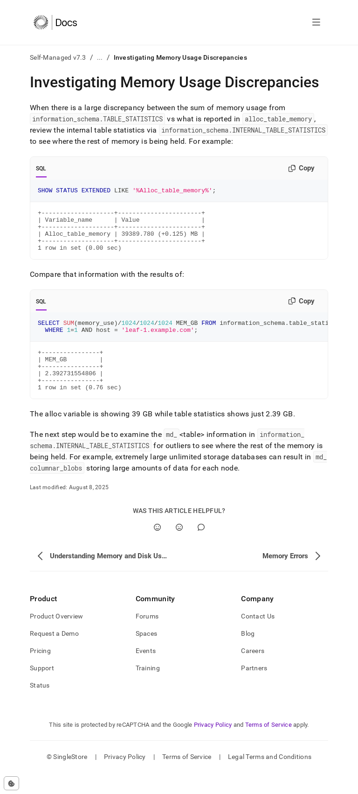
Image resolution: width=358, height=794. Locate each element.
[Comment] (201, 548)
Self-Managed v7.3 (58, 57)
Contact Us (258, 637)
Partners (254, 689)
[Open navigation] (316, 22)
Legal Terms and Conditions (269, 777)
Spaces (147, 654)
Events (146, 671)
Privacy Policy (213, 745)
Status (40, 706)
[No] (179, 548)
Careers (252, 671)
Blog (248, 654)
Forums (147, 637)
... (100, 57)
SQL (41, 168)
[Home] (55, 22)
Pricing (40, 671)
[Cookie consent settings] (11, 783)
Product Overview (56, 637)
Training (148, 689)
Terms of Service (268, 745)
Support (42, 689)
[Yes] (157, 548)
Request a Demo (54, 654)
